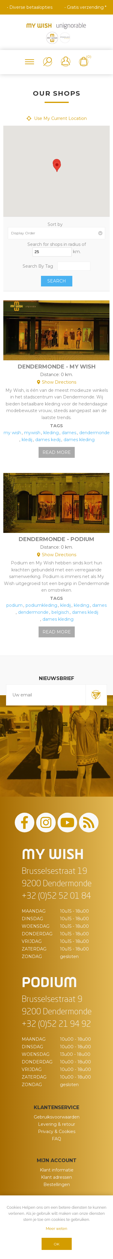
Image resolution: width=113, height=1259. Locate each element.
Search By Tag (38, 266)
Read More (56, 452)
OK (56, 1244)
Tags (56, 425)
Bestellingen (56, 1184)
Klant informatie (57, 1170)
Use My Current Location (60, 118)
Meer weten (56, 1228)
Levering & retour (56, 1124)
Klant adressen (56, 1177)
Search (56, 281)
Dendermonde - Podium (56, 539)
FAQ (56, 1139)
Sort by (55, 224)
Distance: (50, 374)
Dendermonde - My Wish (57, 366)
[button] (57, 166)
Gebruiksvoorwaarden (57, 1117)
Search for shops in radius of (56, 244)
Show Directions (59, 382)
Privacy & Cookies (56, 1131)
